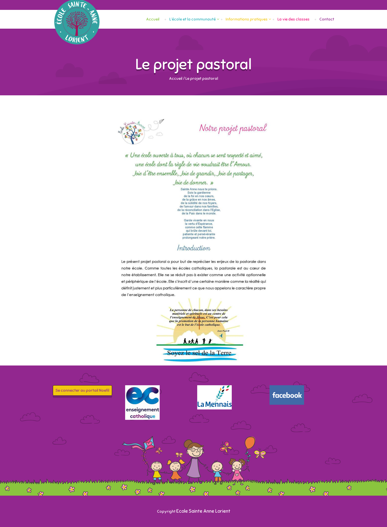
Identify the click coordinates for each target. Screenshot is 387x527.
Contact (326, 19)
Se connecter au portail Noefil (82, 390)
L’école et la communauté (192, 19)
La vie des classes (293, 19)
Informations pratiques (247, 19)
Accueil (152, 19)
